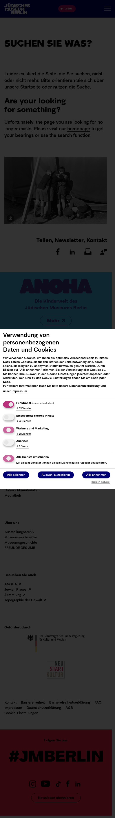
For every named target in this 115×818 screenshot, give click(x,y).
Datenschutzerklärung (84, 386)
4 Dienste (23, 421)
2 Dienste (23, 408)
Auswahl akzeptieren (56, 475)
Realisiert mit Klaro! (100, 482)
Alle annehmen (96, 475)
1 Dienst (22, 446)
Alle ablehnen (16, 475)
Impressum (19, 391)
